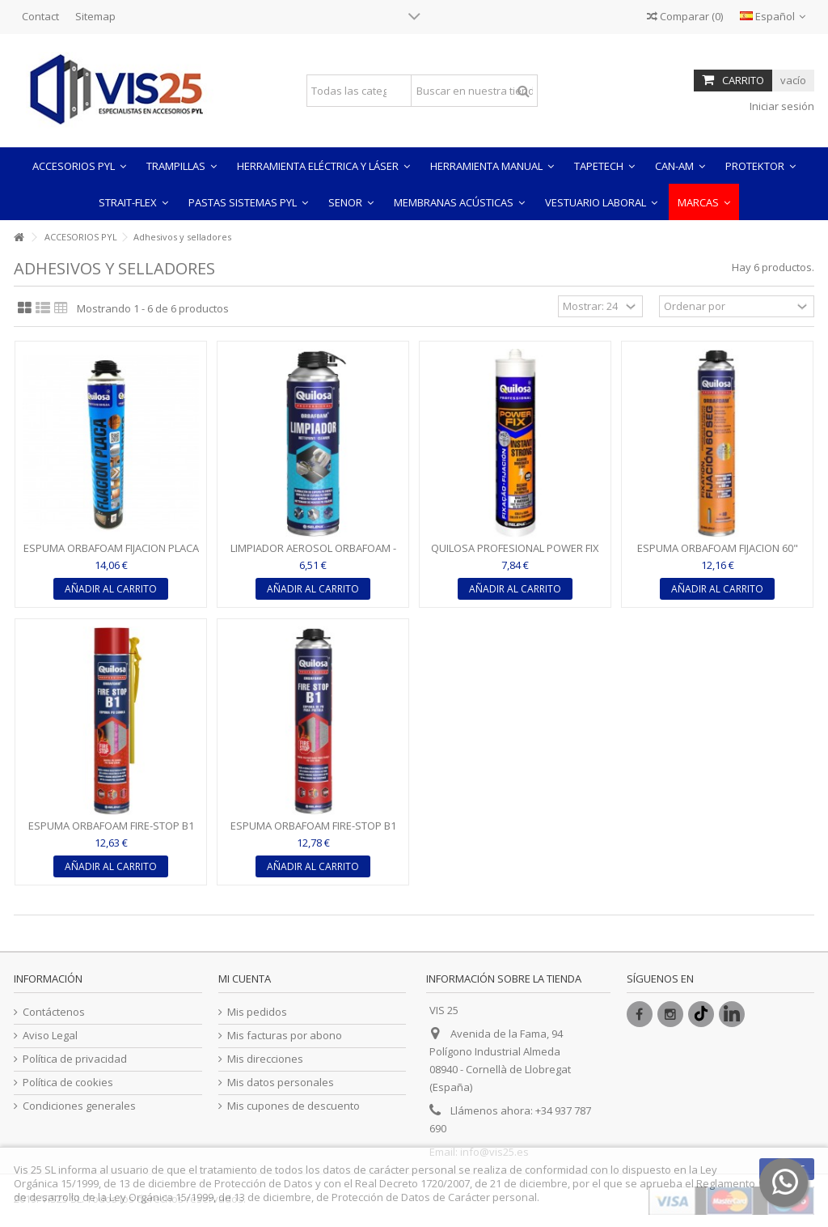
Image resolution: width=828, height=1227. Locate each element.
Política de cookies (68, 1082)
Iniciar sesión (780, 106)
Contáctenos (54, 1012)
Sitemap (95, 16)
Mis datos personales (280, 1082)
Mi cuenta (244, 978)
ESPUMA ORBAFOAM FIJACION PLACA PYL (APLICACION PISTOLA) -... (111, 555)
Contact (40, 16)
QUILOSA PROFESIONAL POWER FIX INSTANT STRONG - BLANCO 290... (515, 555)
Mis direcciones (265, 1059)
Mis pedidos (257, 1012)
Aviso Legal (50, 1035)
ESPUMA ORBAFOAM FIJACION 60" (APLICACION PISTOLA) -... (717, 555)
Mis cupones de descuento (293, 1106)
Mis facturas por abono (284, 1035)
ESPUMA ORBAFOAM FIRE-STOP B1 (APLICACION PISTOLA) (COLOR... (313, 832)
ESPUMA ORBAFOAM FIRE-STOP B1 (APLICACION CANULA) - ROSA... (111, 832)
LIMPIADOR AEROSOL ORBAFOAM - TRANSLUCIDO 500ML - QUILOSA (313, 555)
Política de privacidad (75, 1059)
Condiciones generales (79, 1106)
